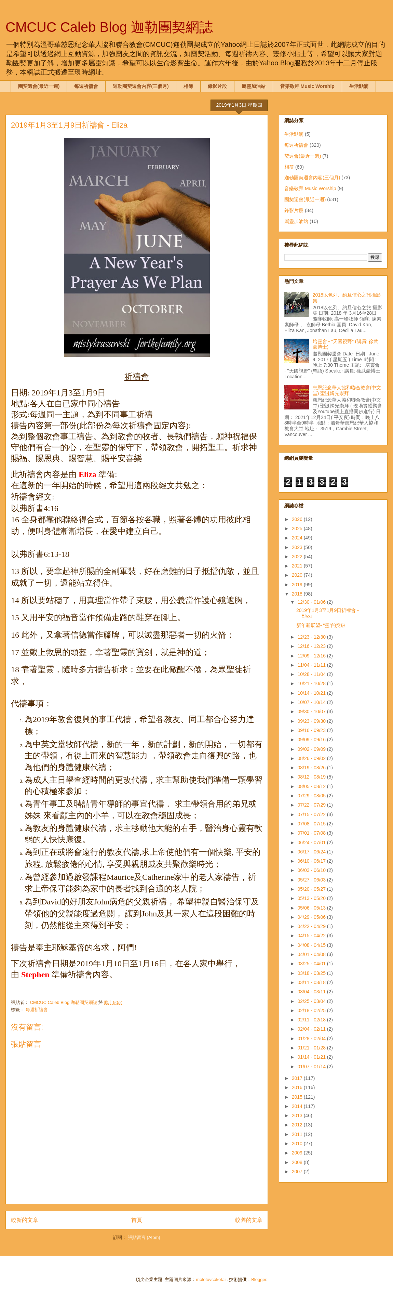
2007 (298, 1171)
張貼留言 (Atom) (144, 1237)
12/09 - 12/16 (312, 655)
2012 (298, 1124)
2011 (298, 1134)
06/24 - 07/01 (312, 842)
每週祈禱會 (86, 86)
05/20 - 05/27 (312, 889)
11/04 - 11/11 (312, 665)
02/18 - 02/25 (312, 1010)
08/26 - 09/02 (312, 758)
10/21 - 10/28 (312, 683)
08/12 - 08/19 (312, 777)
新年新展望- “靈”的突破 (320, 625)
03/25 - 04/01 (312, 963)
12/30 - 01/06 (312, 602)
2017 (298, 1078)
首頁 (136, 1220)
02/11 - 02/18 (312, 1019)
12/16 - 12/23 (312, 646)
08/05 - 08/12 (312, 786)
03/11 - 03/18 (312, 982)
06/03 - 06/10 (312, 870)
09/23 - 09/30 (312, 721)
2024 (298, 537)
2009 (298, 1152)
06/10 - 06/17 (312, 861)
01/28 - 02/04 (312, 1038)
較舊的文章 (248, 1220)
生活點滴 (358, 86)
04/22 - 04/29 (312, 926)
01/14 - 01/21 (312, 1057)
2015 (298, 1097)
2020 (298, 575)
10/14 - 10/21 (312, 693)
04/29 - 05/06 (312, 917)
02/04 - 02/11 (312, 1029)
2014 (298, 1106)
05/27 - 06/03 (312, 880)
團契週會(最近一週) (38, 86)
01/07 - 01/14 (312, 1066)
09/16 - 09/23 (312, 730)
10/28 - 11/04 (312, 674)
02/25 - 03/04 (312, 1001)
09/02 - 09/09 (312, 749)
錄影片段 (217, 86)
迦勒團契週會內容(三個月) (140, 86)
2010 (298, 1143)
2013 (298, 1115)
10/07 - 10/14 (312, 702)
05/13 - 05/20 (312, 898)
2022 (298, 556)
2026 (298, 519)
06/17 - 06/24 (312, 851)
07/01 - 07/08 (312, 833)
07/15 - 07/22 (312, 814)
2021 (298, 566)
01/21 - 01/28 (312, 1047)
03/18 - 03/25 (312, 973)
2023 (298, 547)
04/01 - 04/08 (312, 954)
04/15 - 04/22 (312, 935)
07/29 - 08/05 (312, 795)
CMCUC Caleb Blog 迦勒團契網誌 (109, 27)
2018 (298, 594)
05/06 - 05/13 (312, 908)
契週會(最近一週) (302, 156)
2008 (298, 1162)
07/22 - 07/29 (312, 805)
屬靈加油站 (254, 86)
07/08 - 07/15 (312, 823)
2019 (298, 584)
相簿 (188, 86)
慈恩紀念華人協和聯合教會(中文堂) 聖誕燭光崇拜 (347, 390)
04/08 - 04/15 (312, 945)
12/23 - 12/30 (312, 637)
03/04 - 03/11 (312, 991)
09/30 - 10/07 (312, 711)
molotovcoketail (211, 1279)
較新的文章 (24, 1220)
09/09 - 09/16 (312, 739)
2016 (298, 1087)
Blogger (258, 1279)
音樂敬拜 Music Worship (307, 86)
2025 (298, 528)
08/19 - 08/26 (312, 767)
